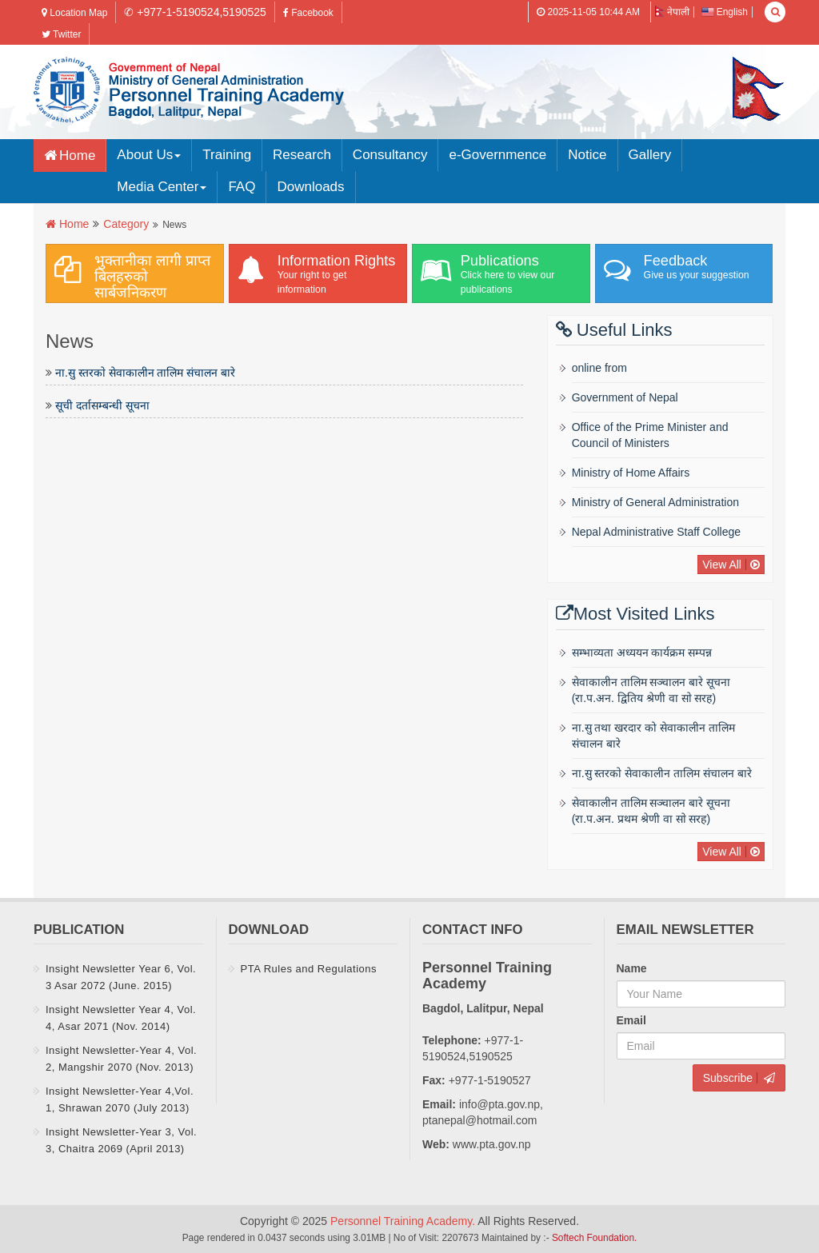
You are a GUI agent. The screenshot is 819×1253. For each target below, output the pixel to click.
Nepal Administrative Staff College (656, 531)
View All (721, 564)
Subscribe (728, 1077)
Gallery (650, 154)
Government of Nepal (625, 397)
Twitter (61, 34)
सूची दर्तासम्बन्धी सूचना (102, 405)
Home (77, 155)
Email (631, 1020)
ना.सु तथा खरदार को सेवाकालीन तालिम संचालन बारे (653, 735)
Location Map (74, 12)
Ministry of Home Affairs (631, 472)
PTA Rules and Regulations (309, 969)
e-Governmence (497, 154)
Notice (587, 154)
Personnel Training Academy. (403, 1221)
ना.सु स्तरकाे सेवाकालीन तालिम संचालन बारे (145, 372)
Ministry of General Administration (655, 502)
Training (226, 154)
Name (632, 968)
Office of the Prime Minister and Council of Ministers (650, 435)
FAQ (241, 186)
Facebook (308, 12)
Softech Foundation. (594, 1237)
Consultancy (390, 154)
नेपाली (672, 12)
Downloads (310, 186)
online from (599, 367)
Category (126, 223)
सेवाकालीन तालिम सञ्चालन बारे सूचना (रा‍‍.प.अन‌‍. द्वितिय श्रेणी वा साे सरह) (651, 690)
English (724, 12)
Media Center (161, 186)
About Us (149, 154)
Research (302, 154)
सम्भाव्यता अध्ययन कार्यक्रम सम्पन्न (642, 652)
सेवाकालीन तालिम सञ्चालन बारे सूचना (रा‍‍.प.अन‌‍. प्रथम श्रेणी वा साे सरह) (651, 810)
